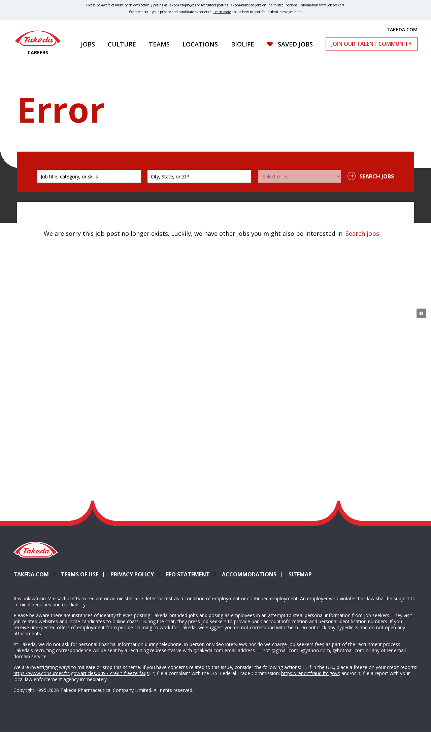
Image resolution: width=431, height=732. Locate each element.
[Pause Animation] (421, 313)
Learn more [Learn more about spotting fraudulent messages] (222, 11)
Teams (159, 44)
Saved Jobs (295, 44)
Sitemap (300, 574)
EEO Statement (188, 574)
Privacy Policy (132, 574)
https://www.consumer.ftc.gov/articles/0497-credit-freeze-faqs (81, 673)
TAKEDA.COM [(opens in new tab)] (402, 29)
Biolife (242, 44)
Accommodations (252, 574)
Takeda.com (31, 574)
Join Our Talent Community (371, 43)
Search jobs (362, 233)
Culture (122, 44)
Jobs (88, 44)
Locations (200, 44)
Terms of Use (79, 574)
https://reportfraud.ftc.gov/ (310, 673)
